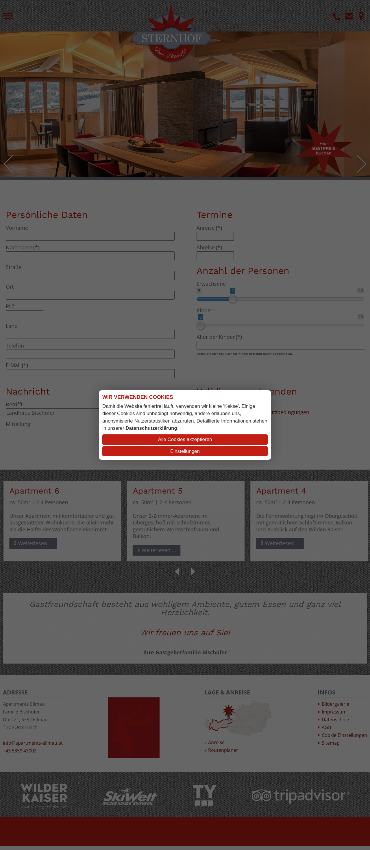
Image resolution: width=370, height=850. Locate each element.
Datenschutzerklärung (151, 428)
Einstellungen (185, 451)
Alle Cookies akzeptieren (185, 439)
